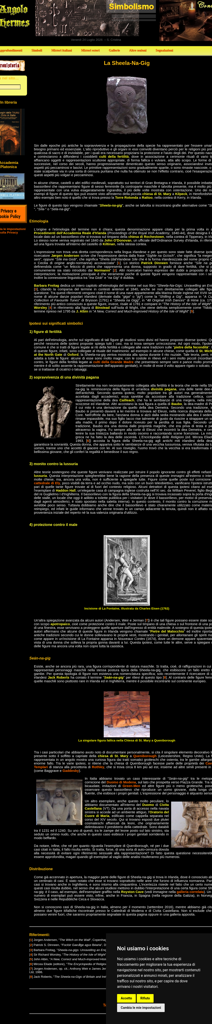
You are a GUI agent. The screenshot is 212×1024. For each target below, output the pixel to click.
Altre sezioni (137, 50)
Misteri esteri (90, 50)
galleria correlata (190, 892)
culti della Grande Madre (113, 362)
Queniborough (145, 756)
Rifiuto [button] (145, 998)
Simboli (36, 50)
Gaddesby (71, 771)
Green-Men (131, 786)
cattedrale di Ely (47, 483)
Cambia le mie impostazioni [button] (141, 1007)
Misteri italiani (61, 50)
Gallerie (114, 50)
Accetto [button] (126, 998)
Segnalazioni (164, 50)
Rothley (98, 767)
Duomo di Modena (121, 782)
